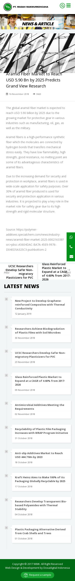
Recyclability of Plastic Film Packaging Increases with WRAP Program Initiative (41, 431)
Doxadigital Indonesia (56, 568)
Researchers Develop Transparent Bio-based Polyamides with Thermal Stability (41, 505)
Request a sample (40, 575)
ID (3, 18)
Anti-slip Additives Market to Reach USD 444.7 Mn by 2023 (39, 455)
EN (7, 18)
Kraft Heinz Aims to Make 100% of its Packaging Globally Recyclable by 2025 (40, 479)
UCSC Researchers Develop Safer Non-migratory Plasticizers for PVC (40, 354)
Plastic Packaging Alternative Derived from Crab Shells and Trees (40, 531)
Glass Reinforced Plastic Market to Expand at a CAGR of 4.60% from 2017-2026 (40, 380)
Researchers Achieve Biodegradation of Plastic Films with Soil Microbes (40, 330)
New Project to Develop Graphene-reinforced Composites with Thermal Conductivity (40, 304)
